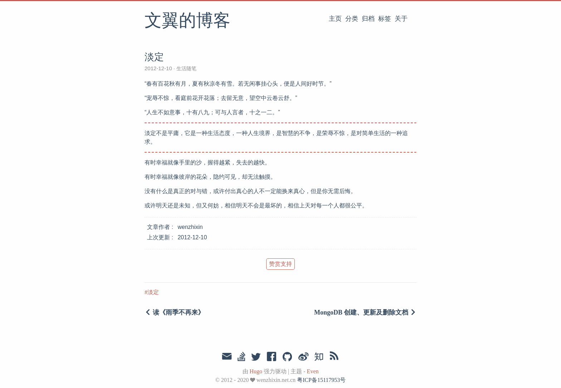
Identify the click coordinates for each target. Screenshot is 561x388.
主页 (335, 18)
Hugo (256, 371)
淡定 (153, 292)
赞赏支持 (280, 264)
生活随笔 (185, 68)
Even (313, 371)
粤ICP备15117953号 (321, 380)
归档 (368, 18)
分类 (351, 18)
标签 (384, 18)
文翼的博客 (187, 21)
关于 (401, 18)
